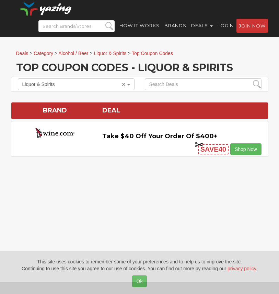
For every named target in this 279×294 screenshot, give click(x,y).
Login (226, 31)
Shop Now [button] (246, 149)
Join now (252, 31)
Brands (175, 31)
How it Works (139, 31)
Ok (140, 281)
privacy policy (242, 268)
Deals (202, 31)
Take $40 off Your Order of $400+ (160, 136)
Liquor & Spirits (76, 84)
